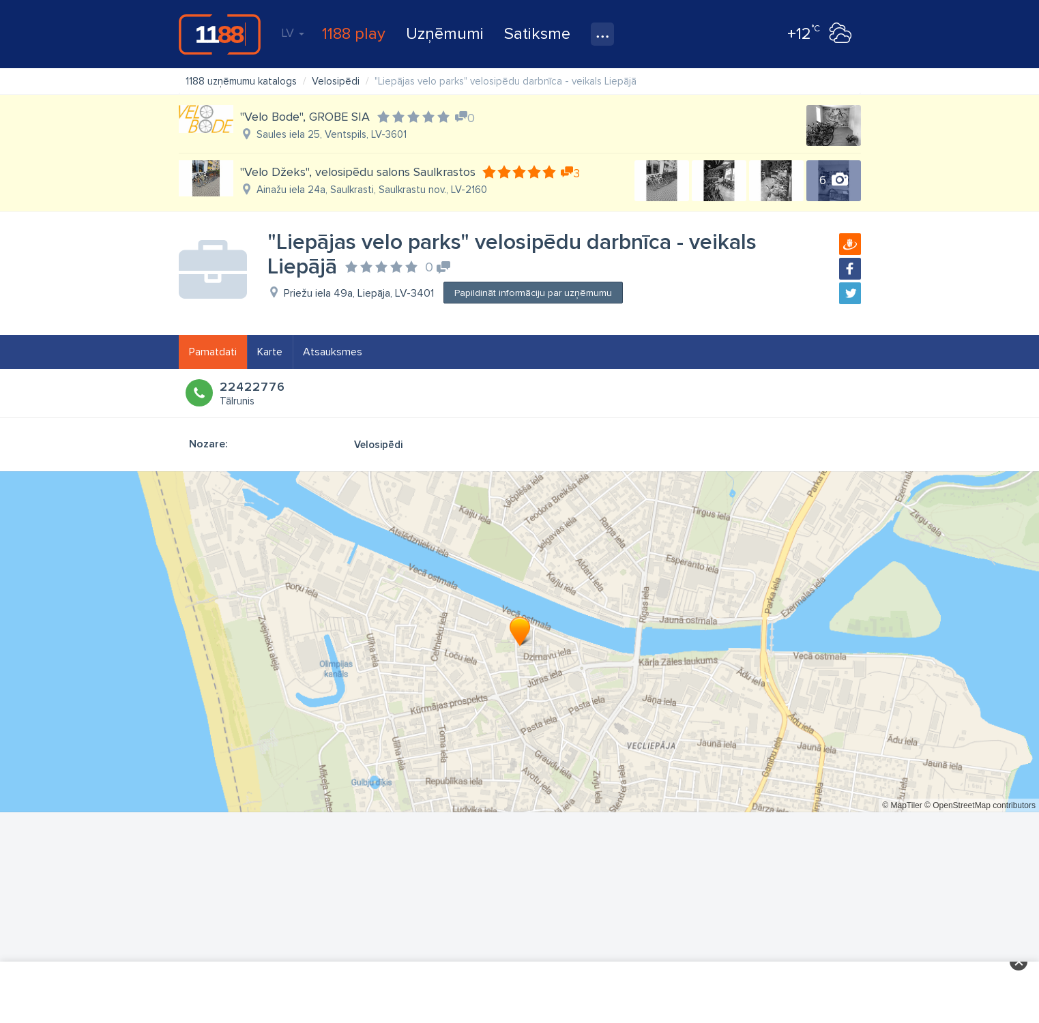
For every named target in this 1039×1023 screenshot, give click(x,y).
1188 (220, 34)
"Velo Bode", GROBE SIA (305, 116)
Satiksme (537, 34)
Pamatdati (213, 352)
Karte (269, 352)
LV (292, 32)
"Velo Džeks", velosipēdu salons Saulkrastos (357, 171)
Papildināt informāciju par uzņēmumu (533, 293)
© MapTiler (902, 805)
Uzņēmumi (445, 34)
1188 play (353, 34)
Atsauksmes (332, 352)
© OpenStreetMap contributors (980, 805)
